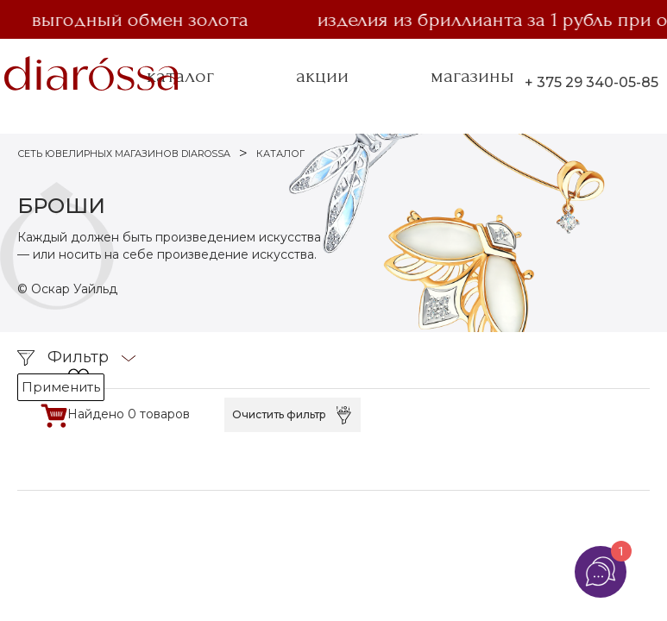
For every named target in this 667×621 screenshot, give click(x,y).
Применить (61, 387)
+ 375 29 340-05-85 (591, 82)
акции (322, 75)
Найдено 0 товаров (128, 414)
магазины (472, 75)
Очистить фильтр (279, 414)
